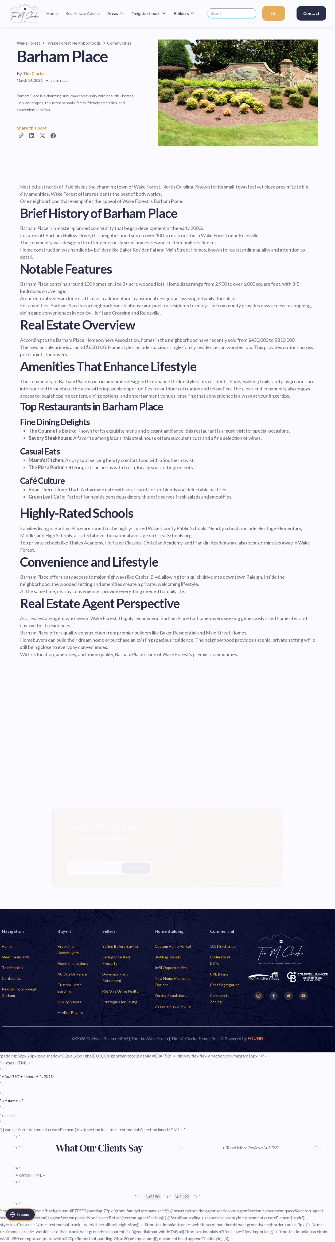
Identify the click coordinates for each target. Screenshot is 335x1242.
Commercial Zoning (219, 998)
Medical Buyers (70, 1012)
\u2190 (152, 1196)
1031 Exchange (223, 946)
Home (7, 946)
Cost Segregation (225, 984)
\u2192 (182, 1196)
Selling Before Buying (120, 946)
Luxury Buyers (69, 1002)
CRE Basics (219, 974)
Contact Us (11, 978)
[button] (115, 13)
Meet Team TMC (16, 957)
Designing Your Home (173, 1006)
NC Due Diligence (72, 974)
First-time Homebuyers (68, 949)
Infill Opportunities (171, 967)
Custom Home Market (173, 946)
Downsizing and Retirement (115, 977)
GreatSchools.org (173, 535)
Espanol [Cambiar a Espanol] (20, 1214)
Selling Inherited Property (116, 960)
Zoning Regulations (171, 995)
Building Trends (168, 957)
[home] (25, 13)
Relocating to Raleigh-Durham (20, 992)
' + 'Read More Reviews (249, 1147)
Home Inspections (72, 963)
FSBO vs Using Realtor (121, 991)
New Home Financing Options (172, 981)
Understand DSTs (220, 960)
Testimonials (12, 967)
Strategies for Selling (119, 1002)
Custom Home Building (69, 987)
